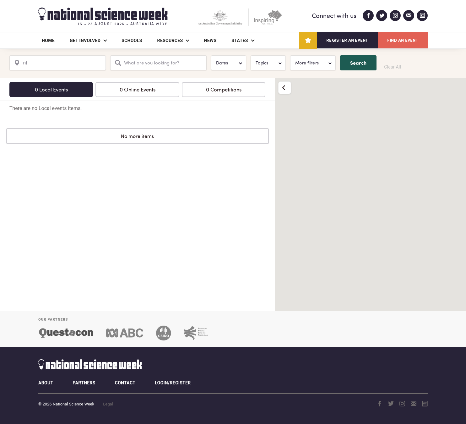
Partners (84, 382)
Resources (170, 40)
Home (48, 40)
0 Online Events (137, 89)
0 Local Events (51, 89)
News (210, 40)
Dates (222, 62)
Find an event (402, 40)
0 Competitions (223, 89)
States (239, 40)
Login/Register (173, 382)
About (45, 382)
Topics (262, 62)
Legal (108, 404)
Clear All (392, 66)
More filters (307, 62)
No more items (137, 136)
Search (358, 62)
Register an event (347, 40)
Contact (125, 382)
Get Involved (85, 40)
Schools (132, 40)
